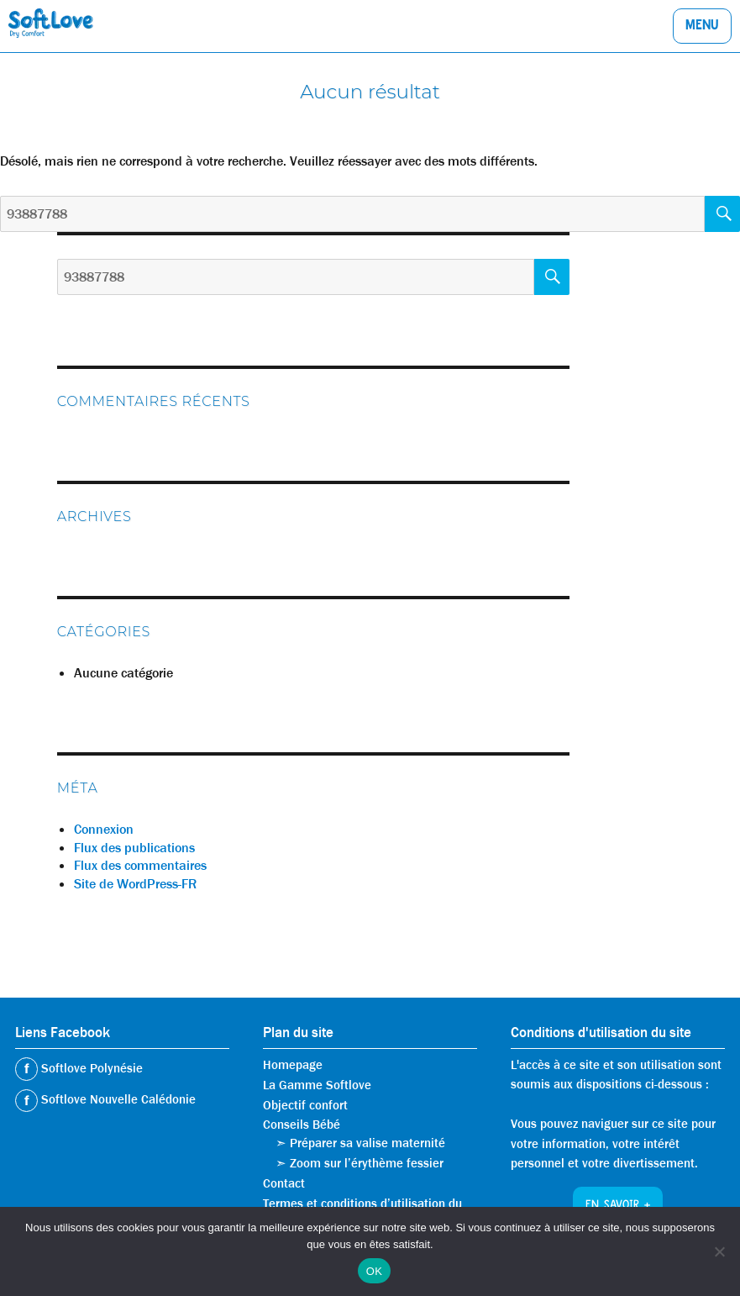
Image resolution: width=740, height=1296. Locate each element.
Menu (702, 27)
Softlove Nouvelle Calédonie (117, 1099)
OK (374, 1271)
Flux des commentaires (140, 865)
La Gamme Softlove (317, 1085)
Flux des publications (134, 847)
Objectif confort (305, 1105)
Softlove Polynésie (90, 1068)
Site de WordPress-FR (135, 884)
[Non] (719, 1251)
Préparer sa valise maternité (367, 1143)
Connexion (104, 829)
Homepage (293, 1064)
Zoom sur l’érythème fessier (366, 1163)
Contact (284, 1183)
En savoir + (617, 1206)
